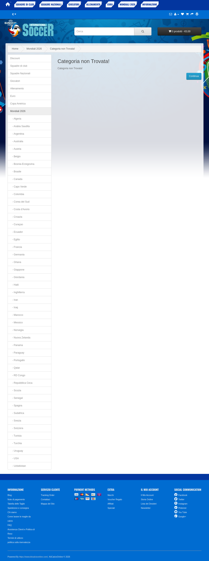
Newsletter (145, 508)
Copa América (18, 103)
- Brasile (15, 171)
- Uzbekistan (18, 466)
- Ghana (15, 262)
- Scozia (15, 390)
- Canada (16, 179)
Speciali (111, 508)
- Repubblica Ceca (21, 382)
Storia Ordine (147, 499)
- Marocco (16, 315)
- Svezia (15, 420)
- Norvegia (16, 330)
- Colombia (17, 194)
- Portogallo (17, 360)
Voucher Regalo (115, 499)
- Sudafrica (17, 413)
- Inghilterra (17, 292)
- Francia (16, 247)
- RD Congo (17, 375)
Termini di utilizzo (15, 538)
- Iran (14, 299)
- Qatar (15, 367)
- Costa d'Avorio (20, 209)
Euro (110, 4)
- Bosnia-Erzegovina (22, 164)
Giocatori (73, 4)
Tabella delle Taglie (16, 504)
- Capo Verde (18, 186)
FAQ (10, 525)
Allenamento (93, 4)
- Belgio (15, 156)
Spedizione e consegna (18, 508)
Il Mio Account (147, 495)
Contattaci (45, 499)
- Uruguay (16, 450)
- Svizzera (16, 428)
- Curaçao (16, 224)
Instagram (182, 504)
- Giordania (17, 277)
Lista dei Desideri (149, 504)
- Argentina (17, 133)
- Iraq (14, 307)
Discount (15, 58)
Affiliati (110, 504)
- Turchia (16, 443)
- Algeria (15, 118)
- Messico (16, 322)
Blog (10, 495)
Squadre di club (25, 4)
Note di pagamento (16, 499)
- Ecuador (16, 232)
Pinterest (182, 508)
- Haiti (14, 284)
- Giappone (17, 269)
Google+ (182, 517)
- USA (14, 458)
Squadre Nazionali (51, 4)
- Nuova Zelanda (20, 337)
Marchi (111, 495)
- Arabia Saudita (20, 126)
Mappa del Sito (47, 504)
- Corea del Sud (19, 201)
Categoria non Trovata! (62, 48)
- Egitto (15, 239)
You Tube (182, 512)
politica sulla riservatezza (19, 542)
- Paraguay (17, 352)
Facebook (182, 495)
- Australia (16, 141)
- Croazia (16, 216)
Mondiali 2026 (127, 4)
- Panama (16, 345)
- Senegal (16, 398)
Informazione (149, 4)
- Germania (17, 254)
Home (15, 48)
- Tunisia (15, 435)
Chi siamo (12, 512)
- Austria (15, 148)
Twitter (181, 499)
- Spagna (16, 405)
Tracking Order (47, 495)
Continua (194, 76)
